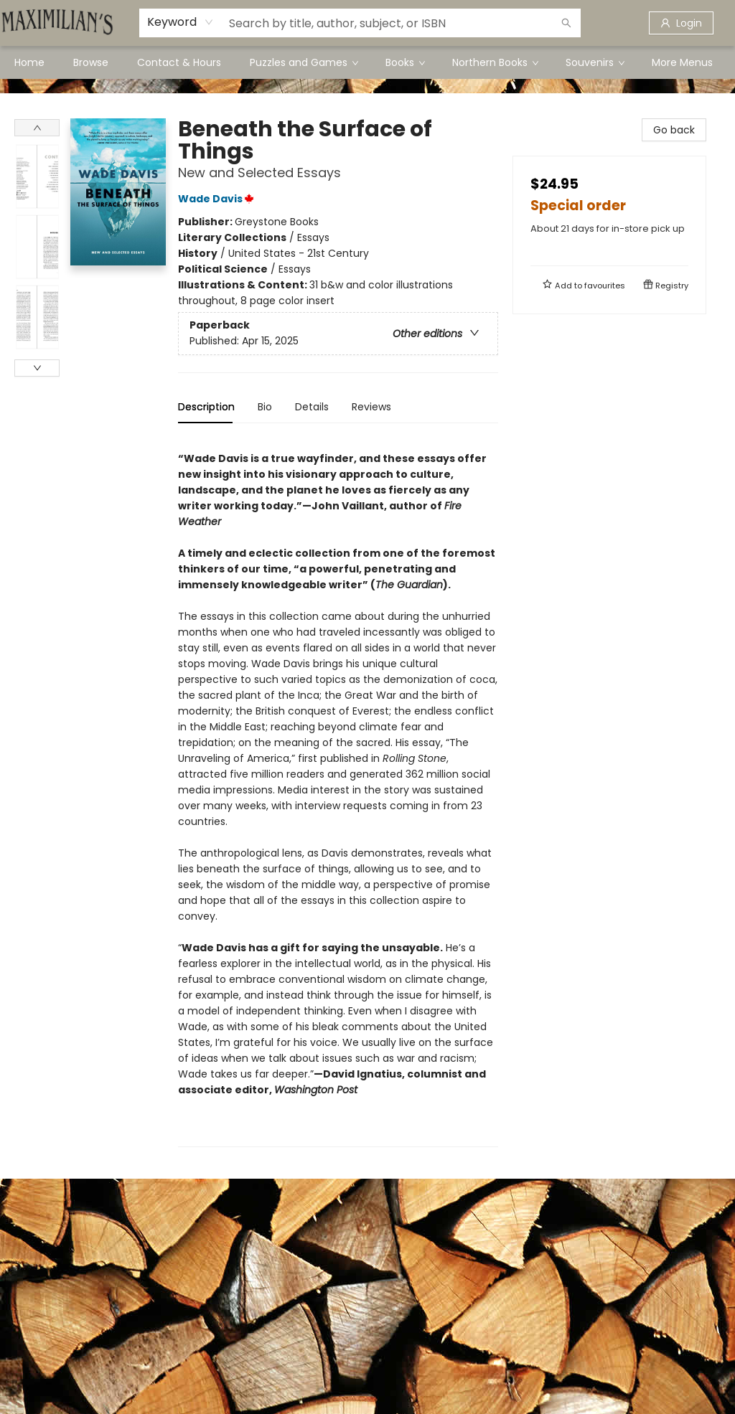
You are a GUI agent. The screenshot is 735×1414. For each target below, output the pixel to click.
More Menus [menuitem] (682, 62)
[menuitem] (29, 62)
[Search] (566, 23)
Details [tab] (312, 407)
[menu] (367, 62)
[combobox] (180, 22)
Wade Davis (218, 199)
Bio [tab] (265, 407)
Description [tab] (206, 407)
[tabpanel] (338, 791)
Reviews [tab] (371, 407)
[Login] (681, 22)
